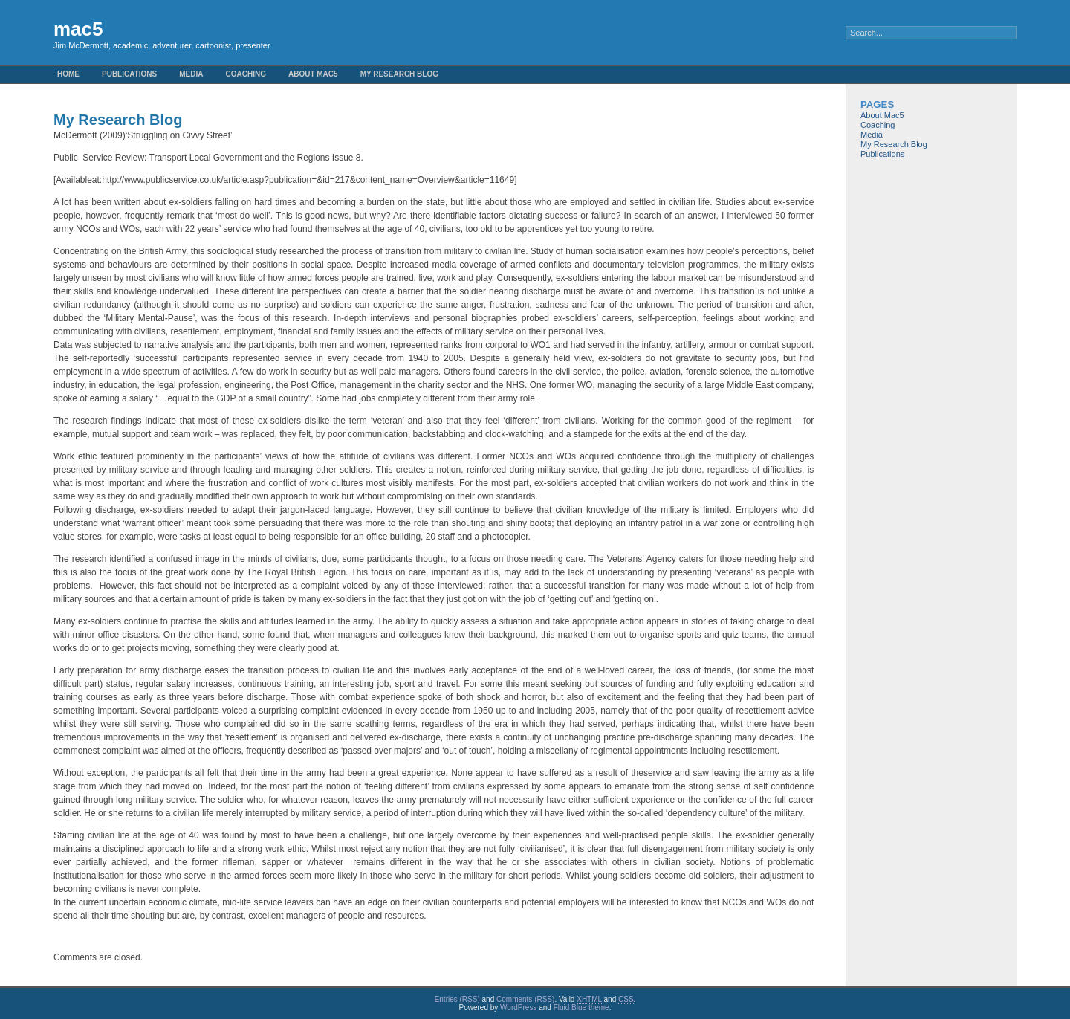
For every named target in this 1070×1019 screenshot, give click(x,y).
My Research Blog (399, 74)
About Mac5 (313, 74)
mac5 (78, 29)
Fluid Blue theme (581, 1007)
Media (191, 74)
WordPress (518, 1007)
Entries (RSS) (457, 999)
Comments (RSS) (525, 999)
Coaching (246, 74)
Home (68, 74)
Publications (129, 74)
